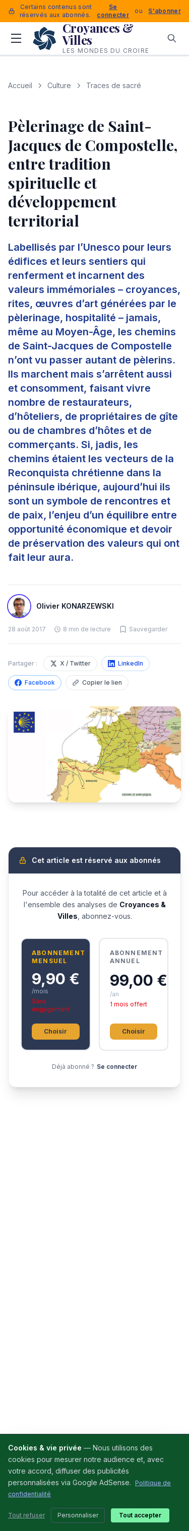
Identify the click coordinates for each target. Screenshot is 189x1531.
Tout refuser (26, 1515)
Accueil (20, 85)
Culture (59, 85)
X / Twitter (70, 663)
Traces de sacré (113, 85)
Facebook (35, 682)
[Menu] (16, 38)
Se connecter (113, 11)
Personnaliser (77, 1515)
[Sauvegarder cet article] (143, 629)
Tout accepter (140, 1515)
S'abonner (164, 11)
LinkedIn (125, 663)
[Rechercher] (172, 38)
